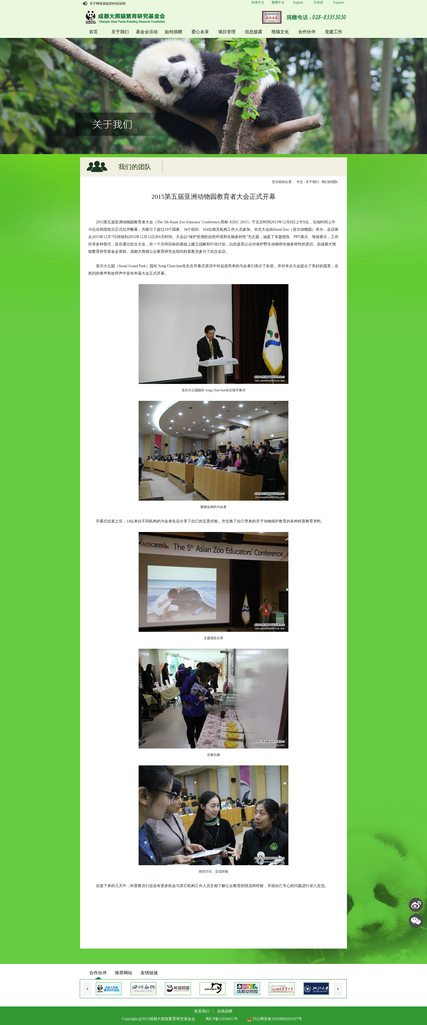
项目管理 (227, 31)
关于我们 (120, 31)
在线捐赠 (224, 1011)
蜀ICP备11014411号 (222, 1019)
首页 (93, 31)
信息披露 (253, 31)
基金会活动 (147, 31)
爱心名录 (200, 31)
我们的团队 (330, 182)
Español (338, 2)
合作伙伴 (307, 31)
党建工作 (333, 31)
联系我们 (201, 1011)
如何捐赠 (173, 31)
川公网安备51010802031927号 (275, 1019)
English (298, 2)
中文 (300, 182)
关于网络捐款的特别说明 (108, 3)
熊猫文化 (280, 31)
